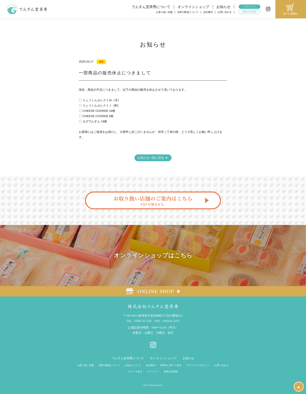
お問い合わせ (225, 12)
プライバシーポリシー (198, 365)
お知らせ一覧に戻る (151, 157)
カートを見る (135, 371)
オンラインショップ (193, 7)
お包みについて (133, 365)
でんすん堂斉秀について (151, 7)
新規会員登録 (249, 11)
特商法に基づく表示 (170, 365)
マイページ (249, 6)
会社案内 (208, 12)
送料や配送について (187, 12)
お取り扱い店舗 (164, 12)
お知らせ (223, 7)
